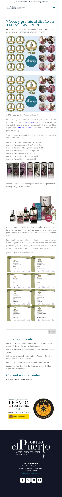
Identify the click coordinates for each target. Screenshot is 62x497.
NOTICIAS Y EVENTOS (36, 32)
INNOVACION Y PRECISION (16, 32)
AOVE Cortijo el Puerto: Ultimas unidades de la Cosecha (27, 362)
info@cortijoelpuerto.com (31, 473)
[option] (18, 408)
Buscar (52, 332)
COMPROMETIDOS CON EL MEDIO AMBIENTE (35, 29)
